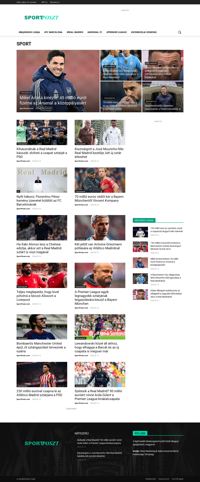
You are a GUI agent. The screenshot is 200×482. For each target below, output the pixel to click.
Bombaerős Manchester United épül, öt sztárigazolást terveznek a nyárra (41, 347)
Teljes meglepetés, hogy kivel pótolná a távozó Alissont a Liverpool (38, 296)
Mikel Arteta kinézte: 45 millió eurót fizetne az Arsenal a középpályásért (164, 262)
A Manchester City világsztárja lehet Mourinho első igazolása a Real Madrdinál (165, 277)
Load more (71, 408)
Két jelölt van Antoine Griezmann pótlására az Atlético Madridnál (98, 246)
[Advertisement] (125, 19)
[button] (179, 32)
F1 (18, 191)
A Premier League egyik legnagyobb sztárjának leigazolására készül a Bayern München (96, 298)
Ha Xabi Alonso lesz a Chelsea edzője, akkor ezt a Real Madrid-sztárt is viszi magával (39, 248)
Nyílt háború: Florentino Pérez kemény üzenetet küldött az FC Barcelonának (39, 200)
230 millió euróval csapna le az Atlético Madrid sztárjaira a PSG (39, 393)
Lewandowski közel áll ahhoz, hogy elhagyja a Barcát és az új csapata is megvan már (97, 347)
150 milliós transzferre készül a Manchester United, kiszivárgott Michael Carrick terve (165, 246)
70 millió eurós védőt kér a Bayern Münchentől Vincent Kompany (99, 198)
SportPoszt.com (23, 161)
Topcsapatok (26, 93)
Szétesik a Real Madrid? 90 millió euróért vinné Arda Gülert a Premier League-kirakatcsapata (98, 395)
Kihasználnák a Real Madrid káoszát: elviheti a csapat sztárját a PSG (42, 153)
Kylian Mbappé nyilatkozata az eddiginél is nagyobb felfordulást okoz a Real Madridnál (166, 293)
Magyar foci (151, 101)
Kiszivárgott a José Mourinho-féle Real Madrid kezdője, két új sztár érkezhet (99, 153)
